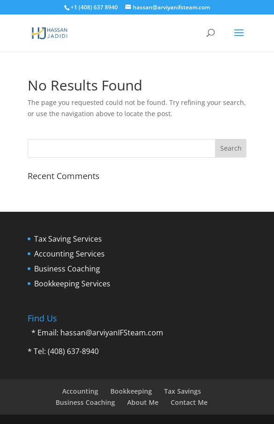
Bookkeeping (131, 391)
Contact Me (189, 402)
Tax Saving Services (68, 239)
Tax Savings (182, 391)
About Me (143, 402)
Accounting (80, 391)
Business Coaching (67, 269)
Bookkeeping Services (72, 283)
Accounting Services (69, 254)
